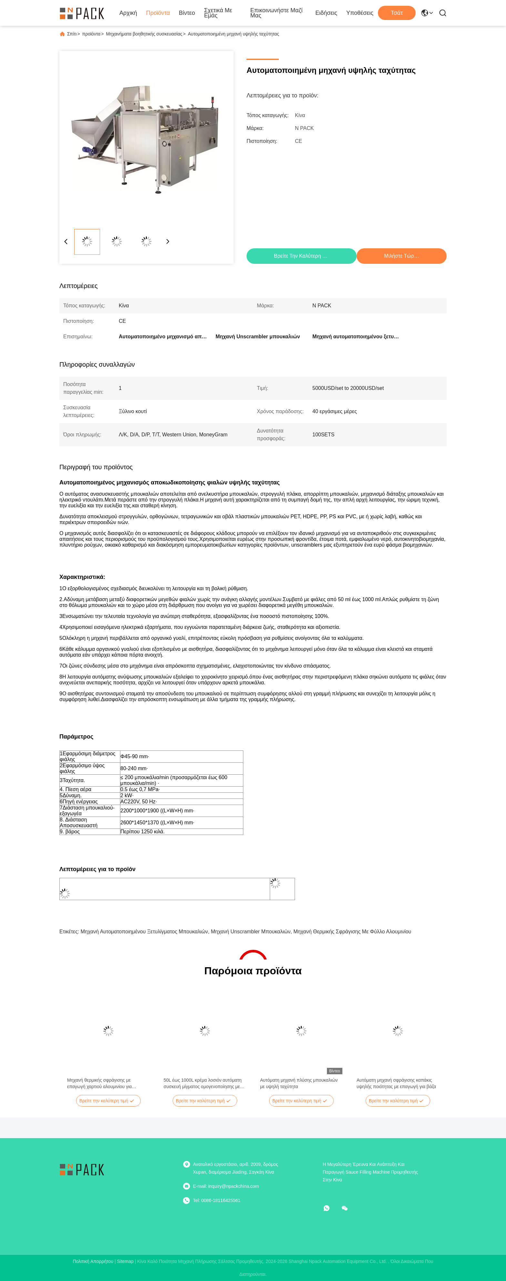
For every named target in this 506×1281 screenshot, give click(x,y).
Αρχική (128, 12)
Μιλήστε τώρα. (401, 256)
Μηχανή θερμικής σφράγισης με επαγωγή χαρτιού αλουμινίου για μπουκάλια (99, 1083)
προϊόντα (91, 33)
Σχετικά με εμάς (218, 13)
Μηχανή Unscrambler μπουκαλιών (250, 931)
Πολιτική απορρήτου (93, 1261)
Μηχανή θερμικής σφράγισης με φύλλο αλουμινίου (352, 931)
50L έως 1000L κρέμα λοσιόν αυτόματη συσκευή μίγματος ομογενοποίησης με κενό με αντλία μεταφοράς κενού (203, 1083)
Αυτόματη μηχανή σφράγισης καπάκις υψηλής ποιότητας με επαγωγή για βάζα (396, 1083)
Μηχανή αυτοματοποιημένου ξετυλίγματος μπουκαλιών (144, 931)
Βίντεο (187, 12)
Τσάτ (397, 13)
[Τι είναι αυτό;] (331, 1208)
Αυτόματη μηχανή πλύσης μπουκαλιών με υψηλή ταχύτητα (299, 1083)
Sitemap (125, 1261)
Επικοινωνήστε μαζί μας (276, 13)
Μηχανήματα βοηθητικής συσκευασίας (144, 33)
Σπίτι (71, 33)
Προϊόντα (158, 12)
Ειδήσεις (326, 12)
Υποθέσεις (359, 12)
